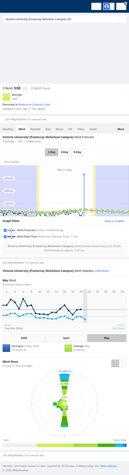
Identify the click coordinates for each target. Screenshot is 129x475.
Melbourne (34, 141)
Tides (81, 129)
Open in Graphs (114, 221)
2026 (24, 338)
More (121, 129)
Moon (59, 129)
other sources (108, 466)
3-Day (64, 152)
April (66, 338)
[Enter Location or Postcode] (64, 19)
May (106, 338)
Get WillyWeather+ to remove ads (25, 119)
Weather (8, 129)
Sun (48, 129)
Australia (8, 141)
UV (70, 129)
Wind (22, 129)
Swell (93, 129)
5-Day (77, 152)
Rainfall (35, 129)
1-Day (51, 152)
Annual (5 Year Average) (18, 365)
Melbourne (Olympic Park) (34, 104)
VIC (20, 141)
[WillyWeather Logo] (10, 6)
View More (102, 271)
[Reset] (115, 19)
